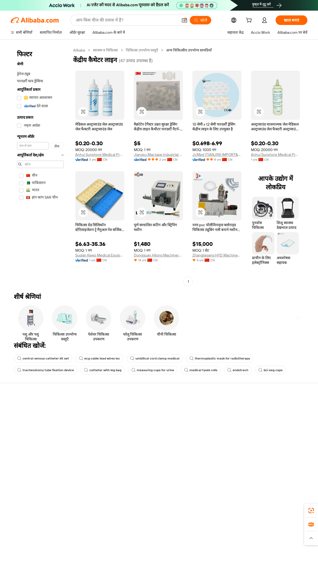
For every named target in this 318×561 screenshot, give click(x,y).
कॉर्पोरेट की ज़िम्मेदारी (25, 427)
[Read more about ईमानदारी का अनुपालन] (229, 540)
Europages (236, 532)
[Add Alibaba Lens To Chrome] (76, 509)
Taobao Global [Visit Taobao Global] (180, 532)
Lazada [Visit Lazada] (159, 532)
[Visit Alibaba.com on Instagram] (291, 469)
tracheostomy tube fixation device (45, 370)
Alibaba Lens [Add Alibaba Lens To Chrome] (31, 509)
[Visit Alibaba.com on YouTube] (302, 469)
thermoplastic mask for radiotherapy (219, 358)
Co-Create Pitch (24, 417)
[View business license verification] (204, 551)
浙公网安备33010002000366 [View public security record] (234, 550)
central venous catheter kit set (43, 358)
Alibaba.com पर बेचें (271, 407)
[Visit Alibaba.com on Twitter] (281, 469)
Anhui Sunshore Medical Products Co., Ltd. (275, 154)
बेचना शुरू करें (266, 417)
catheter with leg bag (102, 370)
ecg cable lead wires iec (99, 358)
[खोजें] (200, 20)
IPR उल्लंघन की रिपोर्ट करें (213, 448)
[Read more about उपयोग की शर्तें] (200, 540)
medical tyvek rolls (200, 370)
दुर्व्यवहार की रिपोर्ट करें (210, 458)
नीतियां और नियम (84, 462)
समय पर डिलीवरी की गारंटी (90, 427)
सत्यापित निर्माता (145, 407)
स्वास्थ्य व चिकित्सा (105, 50)
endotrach (237, 370)
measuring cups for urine (152, 370)
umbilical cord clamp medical (154, 358)
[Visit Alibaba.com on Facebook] (260, 469)
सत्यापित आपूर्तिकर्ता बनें (273, 437)
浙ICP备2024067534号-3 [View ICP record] (287, 550)
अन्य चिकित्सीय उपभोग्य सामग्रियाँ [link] (189, 50)
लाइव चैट (201, 417)
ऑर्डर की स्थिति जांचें (270, 427)
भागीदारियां (264, 448)
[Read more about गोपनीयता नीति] (176, 540)
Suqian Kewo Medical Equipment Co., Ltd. (99, 255)
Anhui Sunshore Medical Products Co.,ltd (99, 154)
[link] (311, 510)
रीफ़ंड (198, 437)
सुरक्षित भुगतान (82, 407)
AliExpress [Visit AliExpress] (83, 532)
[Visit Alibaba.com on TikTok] (313, 469)
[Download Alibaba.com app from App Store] (250, 509)
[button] (184, 20)
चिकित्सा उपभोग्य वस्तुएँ (142, 50)
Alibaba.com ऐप (164, 509)
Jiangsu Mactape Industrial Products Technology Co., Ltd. (158, 154)
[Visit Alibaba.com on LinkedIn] (270, 469)
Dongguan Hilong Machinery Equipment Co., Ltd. (158, 255)
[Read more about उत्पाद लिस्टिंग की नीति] (110, 540)
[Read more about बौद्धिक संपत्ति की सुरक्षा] (145, 540)
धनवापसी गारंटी (83, 417)
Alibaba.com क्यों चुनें (26, 407)
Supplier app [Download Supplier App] (134, 509)
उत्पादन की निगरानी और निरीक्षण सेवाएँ (94, 450)
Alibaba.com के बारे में (28, 396)
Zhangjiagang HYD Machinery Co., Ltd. (216, 255)
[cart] (250, 21)
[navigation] (40, 166)
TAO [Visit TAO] (200, 532)
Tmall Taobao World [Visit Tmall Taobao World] (133, 532)
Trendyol (215, 532)
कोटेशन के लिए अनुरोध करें (152, 417)
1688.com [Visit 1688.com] (104, 532)
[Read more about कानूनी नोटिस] (82, 540)
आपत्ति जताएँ (204, 427)
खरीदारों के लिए (205, 407)
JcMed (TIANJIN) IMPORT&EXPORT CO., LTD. (216, 154)
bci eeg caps (270, 370)
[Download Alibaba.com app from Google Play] (289, 509)
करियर (15, 437)
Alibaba (79, 50)
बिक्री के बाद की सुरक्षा (87, 437)
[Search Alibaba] (126, 20)
